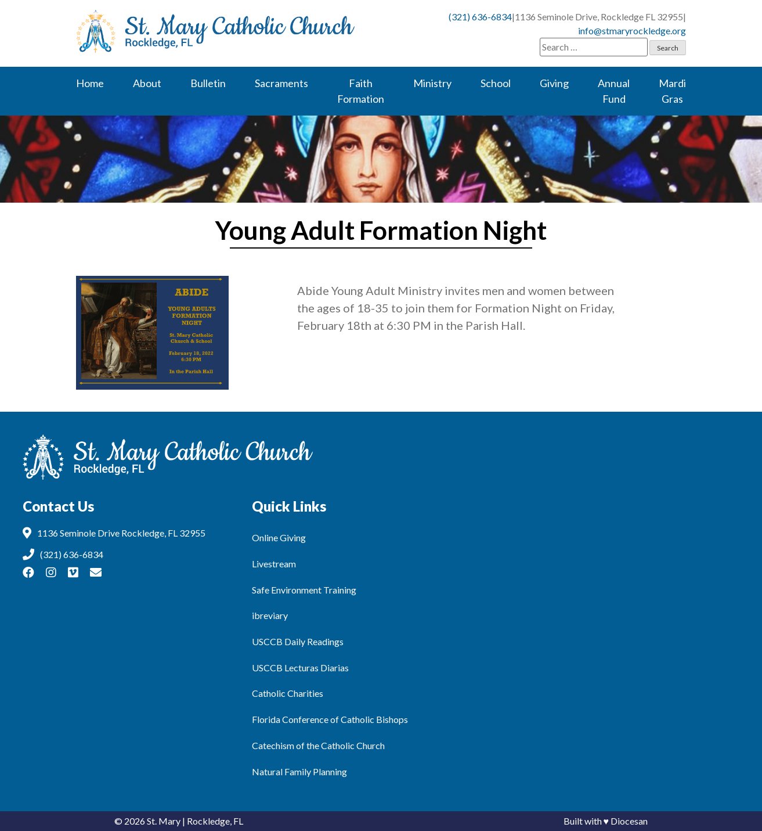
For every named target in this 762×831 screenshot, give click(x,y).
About (147, 83)
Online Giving (279, 537)
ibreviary (270, 615)
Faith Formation (360, 91)
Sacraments (281, 83)
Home (90, 83)
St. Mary (163, 820)
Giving (554, 83)
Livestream (274, 563)
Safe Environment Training (304, 589)
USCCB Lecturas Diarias (300, 667)
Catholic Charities (287, 693)
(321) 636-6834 (480, 16)
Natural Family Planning (299, 771)
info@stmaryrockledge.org (632, 30)
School (496, 83)
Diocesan (629, 820)
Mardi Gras (672, 91)
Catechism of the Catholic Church (318, 745)
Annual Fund (614, 91)
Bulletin (208, 83)
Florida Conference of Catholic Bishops (330, 719)
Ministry (432, 83)
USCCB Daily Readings (298, 641)
